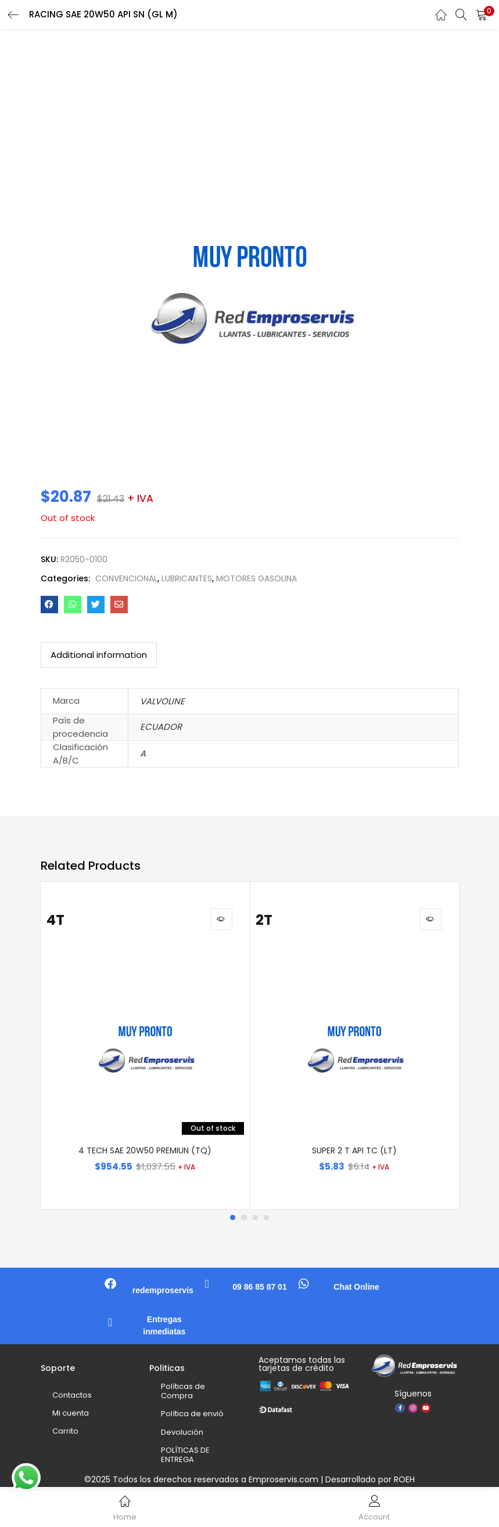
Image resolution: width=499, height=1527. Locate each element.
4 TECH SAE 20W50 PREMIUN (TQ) (144, 1154)
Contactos (72, 1398)
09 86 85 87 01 (259, 1290)
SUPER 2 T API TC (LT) (354, 1154)
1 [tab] (232, 1221)
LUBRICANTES (186, 578)
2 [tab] (244, 1221)
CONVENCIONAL (126, 578)
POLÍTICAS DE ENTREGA (185, 1458)
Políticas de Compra (183, 1394)
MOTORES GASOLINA (256, 578)
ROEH (404, 1482)
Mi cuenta (70, 1416)
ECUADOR (161, 727)
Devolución (182, 1435)
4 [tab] (267, 1221)
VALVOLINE (162, 701)
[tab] (99, 655)
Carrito (65, 1434)
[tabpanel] (145, 1047)
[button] (481, 14)
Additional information (99, 655)
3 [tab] (256, 1221)
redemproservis (162, 1293)
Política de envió (192, 1417)
